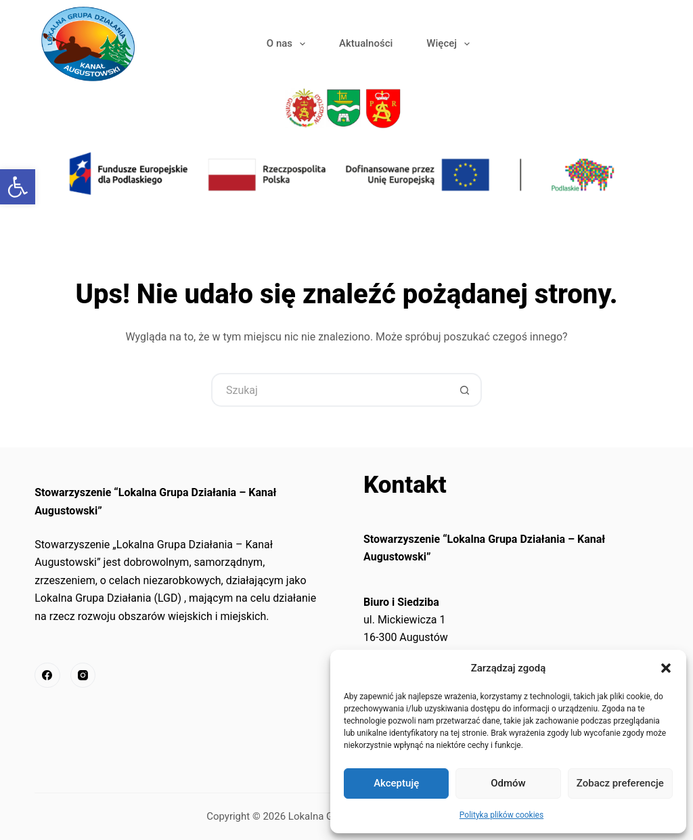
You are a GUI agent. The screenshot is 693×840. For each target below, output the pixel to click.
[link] (17, 186)
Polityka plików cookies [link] (501, 815)
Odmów (508, 783)
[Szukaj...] (329, 390)
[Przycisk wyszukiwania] (465, 390)
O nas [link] (289, 44)
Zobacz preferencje (620, 783)
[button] (666, 668)
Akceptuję (396, 783)
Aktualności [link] (366, 43)
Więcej (450, 44)
